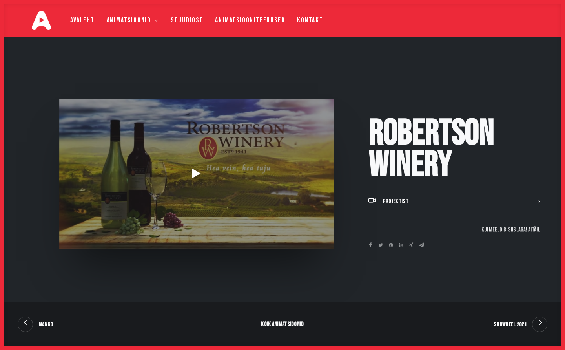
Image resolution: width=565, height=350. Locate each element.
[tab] (454, 221)
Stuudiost (171, 30)
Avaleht (67, 30)
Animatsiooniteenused (234, 30)
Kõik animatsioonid (282, 324)
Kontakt (294, 30)
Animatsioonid (117, 30)
